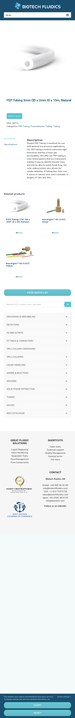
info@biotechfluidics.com (55, 488)
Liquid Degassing (19, 449)
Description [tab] (9, 138)
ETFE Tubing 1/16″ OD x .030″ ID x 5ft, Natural (18, 220)
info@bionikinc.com (55, 500)
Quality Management (55, 453)
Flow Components (20, 462)
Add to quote (14, 116)
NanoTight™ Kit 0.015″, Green (54, 220)
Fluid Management (20, 459)
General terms (55, 456)
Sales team (55, 446)
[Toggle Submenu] (66, 317)
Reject (37, 713)
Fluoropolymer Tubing (41, 126)
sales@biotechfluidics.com (55, 494)
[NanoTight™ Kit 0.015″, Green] (55, 206)
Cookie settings (64, 697)
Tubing (56, 126)
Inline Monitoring (19, 452)
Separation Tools (19, 456)
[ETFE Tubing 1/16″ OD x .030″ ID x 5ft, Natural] (19, 206)
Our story (55, 459)
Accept (37, 705)
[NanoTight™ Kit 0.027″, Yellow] (19, 251)
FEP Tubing (23, 126)
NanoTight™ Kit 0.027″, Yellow (18, 264)
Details (20, 233)
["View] (37, 292)
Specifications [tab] (10, 144)
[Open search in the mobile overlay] (37, 304)
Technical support (55, 450)
